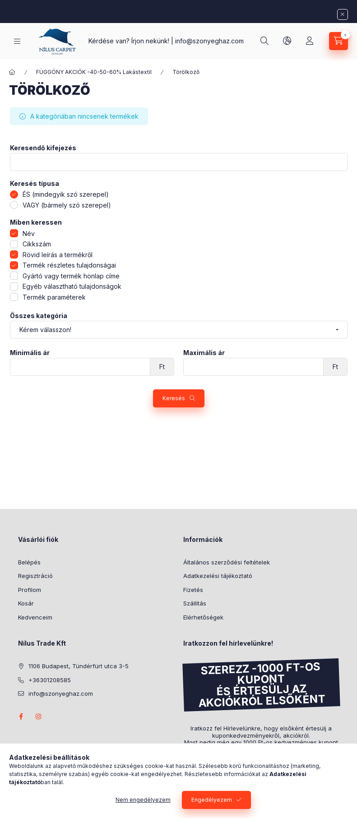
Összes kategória (38, 315)
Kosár (26, 603)
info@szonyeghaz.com (209, 41)
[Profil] (310, 41)
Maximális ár (204, 352)
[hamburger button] (17, 41)
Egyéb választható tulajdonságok (72, 286)
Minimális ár (30, 352)
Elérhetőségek (203, 617)
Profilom (29, 589)
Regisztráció (35, 575)
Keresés (173, 398)
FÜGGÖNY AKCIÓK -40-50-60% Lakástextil (94, 72)
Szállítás (194, 603)
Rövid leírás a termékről (58, 255)
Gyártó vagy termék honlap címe (71, 276)
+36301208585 (49, 680)
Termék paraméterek (54, 297)
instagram (39, 716)
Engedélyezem (211, 799)
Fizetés (193, 589)
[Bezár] (342, 14)
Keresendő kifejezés (43, 148)
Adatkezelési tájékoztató (217, 575)
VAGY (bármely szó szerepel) (67, 205)
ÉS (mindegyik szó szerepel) (66, 194)
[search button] (264, 41)
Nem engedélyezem (143, 799)
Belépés (29, 562)
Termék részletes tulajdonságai (69, 265)
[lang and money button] (287, 41)
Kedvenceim (35, 617)
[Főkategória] (12, 72)
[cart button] (338, 41)
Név (29, 233)
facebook (21, 716)
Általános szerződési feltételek (226, 562)
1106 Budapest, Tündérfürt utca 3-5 (78, 666)
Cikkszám (37, 244)
